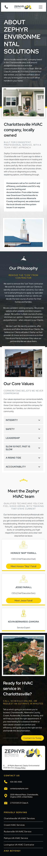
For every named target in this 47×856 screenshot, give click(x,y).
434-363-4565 (16, 782)
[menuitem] (23, 818)
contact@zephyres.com (19, 788)
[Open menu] (40, 7)
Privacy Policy (20, 768)
